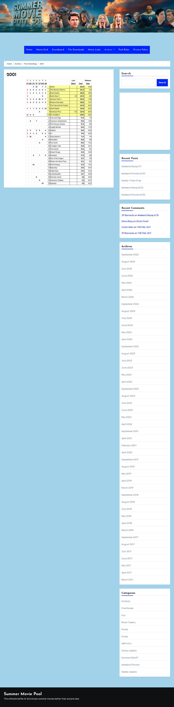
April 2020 (127, 452)
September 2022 (130, 389)
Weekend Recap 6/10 (148, 215)
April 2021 (127, 438)
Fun (124, 615)
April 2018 (127, 523)
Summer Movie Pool (23, 694)
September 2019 (130, 459)
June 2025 (127, 276)
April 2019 (127, 481)
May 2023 (127, 375)
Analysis (126, 601)
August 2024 (128, 311)
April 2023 (127, 382)
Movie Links (94, 50)
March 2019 (127, 488)
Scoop (125, 636)
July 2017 (127, 551)
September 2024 (130, 304)
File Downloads (76, 50)
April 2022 (127, 424)
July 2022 (127, 403)
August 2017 (128, 544)
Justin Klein (127, 227)
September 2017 (130, 537)
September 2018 (130, 495)
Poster (125, 629)
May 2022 (127, 417)
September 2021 (130, 431)
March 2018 (127, 530)
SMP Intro (126, 643)
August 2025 (128, 261)
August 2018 (128, 502)
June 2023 (127, 367)
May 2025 (127, 283)
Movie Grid (42, 50)
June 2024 (127, 325)
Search (126, 73)
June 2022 (127, 410)
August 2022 (128, 396)
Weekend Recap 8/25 (132, 187)
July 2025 (127, 268)
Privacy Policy (140, 50)
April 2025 (127, 290)
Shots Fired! (142, 221)
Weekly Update (129, 672)
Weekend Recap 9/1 (131, 166)
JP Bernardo (128, 215)
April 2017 (127, 572)
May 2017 (126, 565)
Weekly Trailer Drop (131, 180)
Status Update (129, 650)
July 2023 (127, 360)
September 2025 (130, 254)
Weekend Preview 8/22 (133, 194)
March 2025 (128, 297)
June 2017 (127, 558)
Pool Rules (124, 50)
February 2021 (129, 445)
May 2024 (127, 332)
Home (29, 50)
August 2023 (128, 353)
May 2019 (126, 473)
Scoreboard (58, 50)
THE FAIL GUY (144, 227)
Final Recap (127, 608)
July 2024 (127, 318)
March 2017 (127, 579)
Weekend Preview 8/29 (133, 173)
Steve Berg (127, 221)
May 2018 (126, 516)
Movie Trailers (129, 622)
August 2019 (128, 466)
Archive (109, 50)
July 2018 (127, 509)
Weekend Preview (131, 665)
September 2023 (130, 346)
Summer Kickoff (130, 657)
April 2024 (127, 339)
